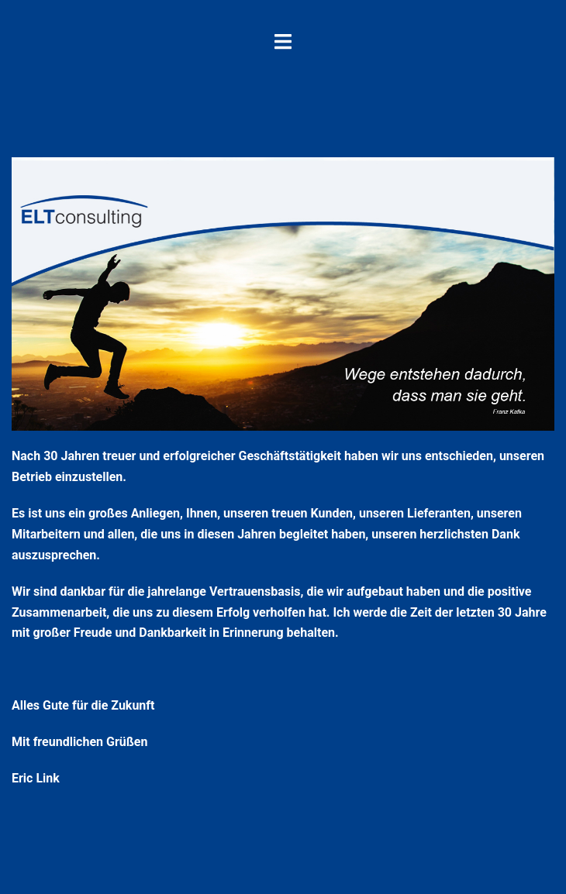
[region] (283, 294)
